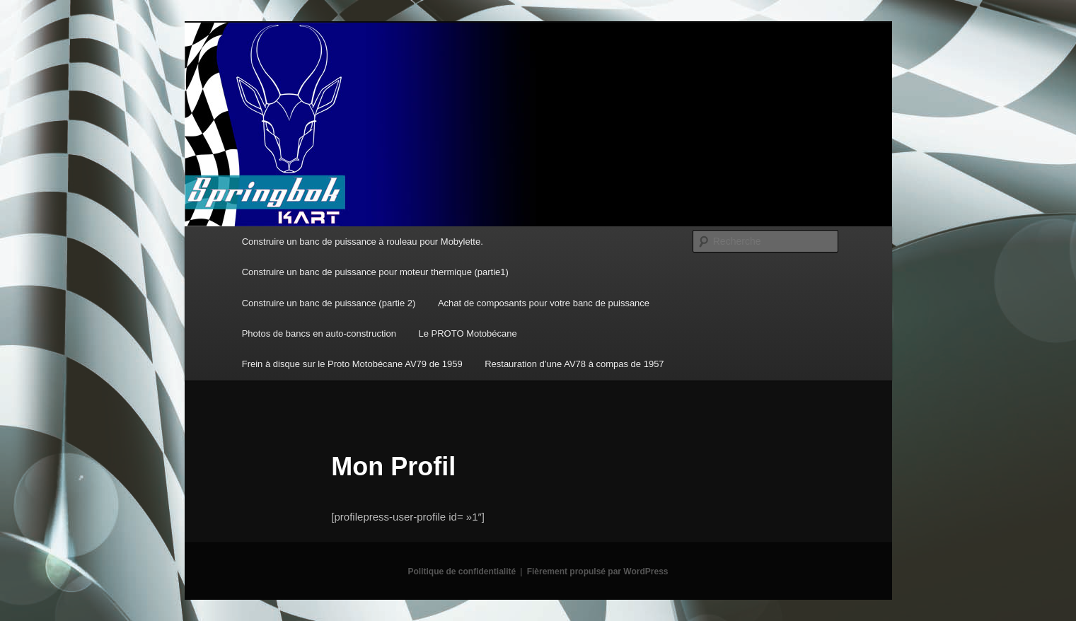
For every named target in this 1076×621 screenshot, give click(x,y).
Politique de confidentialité (462, 571)
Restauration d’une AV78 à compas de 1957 (574, 364)
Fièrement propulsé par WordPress (598, 571)
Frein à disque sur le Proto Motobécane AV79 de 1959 (352, 364)
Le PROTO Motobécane (467, 333)
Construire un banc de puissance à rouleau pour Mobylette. (362, 241)
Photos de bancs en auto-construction (319, 333)
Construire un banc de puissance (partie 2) (329, 303)
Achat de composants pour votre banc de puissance (543, 303)
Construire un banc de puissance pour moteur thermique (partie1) (375, 272)
